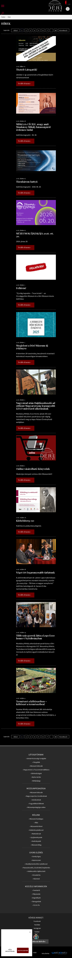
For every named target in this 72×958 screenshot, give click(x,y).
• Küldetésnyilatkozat (36, 830)
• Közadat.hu (36, 875)
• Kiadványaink (36, 841)
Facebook (37, 921)
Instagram (37, 928)
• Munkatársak (36, 834)
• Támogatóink (36, 902)
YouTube (37, 925)
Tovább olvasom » (24, 83)
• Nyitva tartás (36, 777)
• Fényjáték (36, 762)
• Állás (36, 823)
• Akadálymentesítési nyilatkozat (36, 864)
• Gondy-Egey (36, 856)
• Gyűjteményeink (36, 837)
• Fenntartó (36, 890)
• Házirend (36, 879)
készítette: (46, 953)
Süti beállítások (9, 950)
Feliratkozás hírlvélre (37, 941)
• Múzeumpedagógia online (36, 807)
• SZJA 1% (36, 905)
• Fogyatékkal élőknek (36, 804)
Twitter (37, 932)
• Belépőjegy (36, 781)
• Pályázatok (36, 894)
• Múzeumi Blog (36, 845)
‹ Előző (15, 30)
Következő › (63, 30)
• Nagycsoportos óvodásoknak (36, 796)
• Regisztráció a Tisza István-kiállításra (36, 770)
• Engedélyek (36, 898)
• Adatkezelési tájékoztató (36, 871)
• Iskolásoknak (36, 800)
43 (55, 30)
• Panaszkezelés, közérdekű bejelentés (36, 868)
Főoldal (3, 17)
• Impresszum (36, 860)
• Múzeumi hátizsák (36, 766)
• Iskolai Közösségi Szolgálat (36, 759)
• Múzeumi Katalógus (36, 819)
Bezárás (29, 933)
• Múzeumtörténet (36, 826)
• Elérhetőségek (36, 773)
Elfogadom (23, 950)
